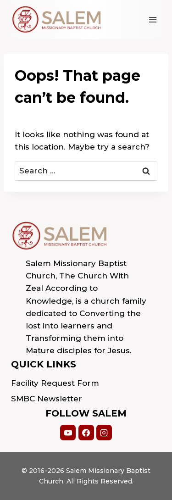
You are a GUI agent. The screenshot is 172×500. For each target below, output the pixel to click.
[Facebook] (86, 432)
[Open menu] (152, 19)
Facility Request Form (55, 383)
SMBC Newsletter (46, 398)
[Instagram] (104, 432)
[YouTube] (68, 432)
